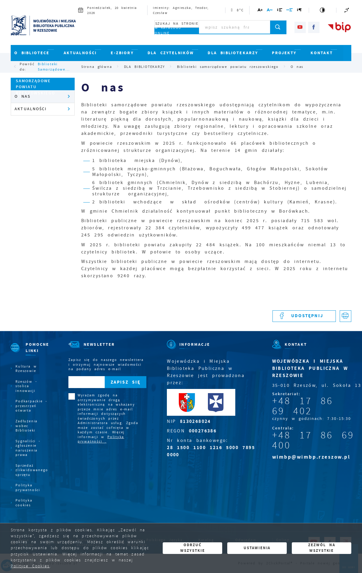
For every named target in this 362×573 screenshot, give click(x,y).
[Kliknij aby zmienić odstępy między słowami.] (289, 11)
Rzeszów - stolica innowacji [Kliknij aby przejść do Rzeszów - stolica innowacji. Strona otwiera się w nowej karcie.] (26, 386)
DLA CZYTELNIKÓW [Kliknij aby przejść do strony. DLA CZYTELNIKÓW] (171, 53)
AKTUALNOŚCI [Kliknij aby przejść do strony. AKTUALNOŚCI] (80, 53)
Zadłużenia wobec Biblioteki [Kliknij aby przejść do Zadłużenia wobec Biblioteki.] (26, 426)
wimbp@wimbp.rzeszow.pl (311, 457)
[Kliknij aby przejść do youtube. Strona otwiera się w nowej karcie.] (300, 27)
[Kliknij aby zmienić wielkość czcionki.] (260, 11)
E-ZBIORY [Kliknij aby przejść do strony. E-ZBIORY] (122, 53)
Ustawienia (257, 547)
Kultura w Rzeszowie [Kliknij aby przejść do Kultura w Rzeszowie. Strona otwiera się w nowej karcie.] (26, 368)
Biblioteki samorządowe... (54, 67)
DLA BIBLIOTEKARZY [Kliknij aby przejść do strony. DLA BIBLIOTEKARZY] (233, 53)
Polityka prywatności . (101, 439)
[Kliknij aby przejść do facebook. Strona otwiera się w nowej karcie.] (313, 27)
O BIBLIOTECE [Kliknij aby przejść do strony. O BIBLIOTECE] (32, 53)
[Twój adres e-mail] (86, 382)
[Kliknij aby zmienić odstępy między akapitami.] (299, 11)
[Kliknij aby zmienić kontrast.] (322, 10)
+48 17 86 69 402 (302, 406)
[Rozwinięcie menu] (29, 352)
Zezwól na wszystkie (321, 547)
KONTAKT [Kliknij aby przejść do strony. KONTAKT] (322, 53)
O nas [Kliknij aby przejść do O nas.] (22, 96)
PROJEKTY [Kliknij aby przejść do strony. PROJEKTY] (284, 53)
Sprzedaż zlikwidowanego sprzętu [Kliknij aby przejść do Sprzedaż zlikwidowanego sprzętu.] (31, 470)
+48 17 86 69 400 (313, 440)
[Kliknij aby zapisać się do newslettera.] (125, 382)
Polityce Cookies (30, 566)
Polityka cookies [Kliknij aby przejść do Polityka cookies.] (23, 502)
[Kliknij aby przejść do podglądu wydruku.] (345, 316)
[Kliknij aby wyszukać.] (278, 27)
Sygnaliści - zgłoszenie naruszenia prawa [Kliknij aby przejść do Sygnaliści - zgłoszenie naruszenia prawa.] (27, 448)
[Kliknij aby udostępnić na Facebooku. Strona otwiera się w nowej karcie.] (304, 316)
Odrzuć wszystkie (192, 547)
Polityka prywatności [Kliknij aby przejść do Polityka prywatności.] (27, 487)
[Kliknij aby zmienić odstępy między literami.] (270, 11)
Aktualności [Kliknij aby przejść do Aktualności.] (30, 108)
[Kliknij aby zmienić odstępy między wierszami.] (279, 11)
